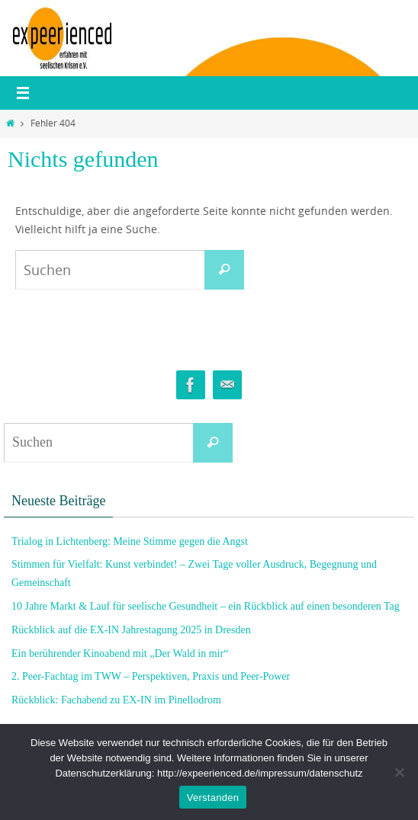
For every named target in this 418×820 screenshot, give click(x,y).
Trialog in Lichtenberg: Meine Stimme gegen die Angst (129, 541)
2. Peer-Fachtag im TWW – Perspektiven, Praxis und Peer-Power (150, 676)
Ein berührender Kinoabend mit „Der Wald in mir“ (119, 653)
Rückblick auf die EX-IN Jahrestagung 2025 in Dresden (131, 630)
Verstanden (213, 797)
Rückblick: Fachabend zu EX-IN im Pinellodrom (116, 700)
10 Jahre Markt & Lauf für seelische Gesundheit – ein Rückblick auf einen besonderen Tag (205, 606)
